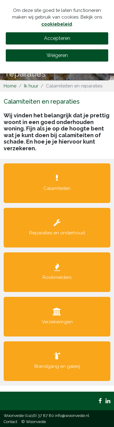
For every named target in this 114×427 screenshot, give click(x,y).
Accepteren (57, 38)
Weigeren (57, 55)
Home (10, 86)
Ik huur (31, 86)
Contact (10, 421)
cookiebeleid (56, 24)
